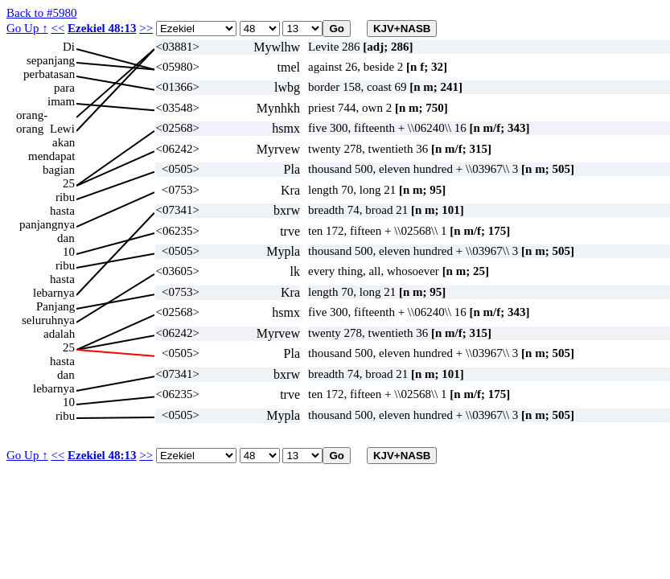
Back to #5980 (41, 12)
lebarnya (54, 292)
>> (146, 28)
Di (69, 46)
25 (69, 183)
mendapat (51, 156)
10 (69, 251)
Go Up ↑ (27, 28)
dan (66, 238)
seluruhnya (48, 320)
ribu (65, 197)
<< (57, 28)
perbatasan (49, 74)
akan (63, 142)
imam (61, 101)
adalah (59, 333)
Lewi (62, 128)
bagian (59, 169)
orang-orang (31, 115)
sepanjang (51, 60)
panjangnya (47, 224)
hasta (62, 210)
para (64, 87)
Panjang (55, 306)
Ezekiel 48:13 (102, 28)
